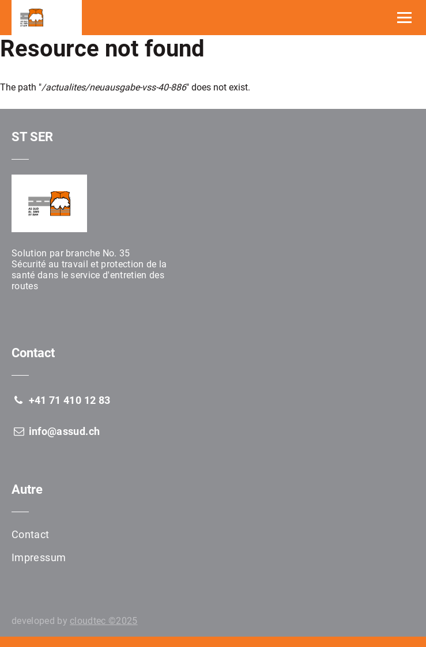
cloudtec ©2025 (103, 620)
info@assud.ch (56, 431)
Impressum (39, 557)
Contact (31, 534)
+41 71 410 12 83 (61, 400)
